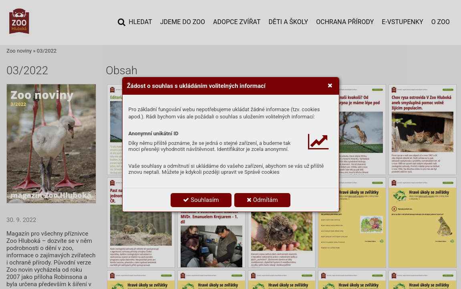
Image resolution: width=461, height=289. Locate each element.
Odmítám (262, 200)
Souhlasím (201, 200)
